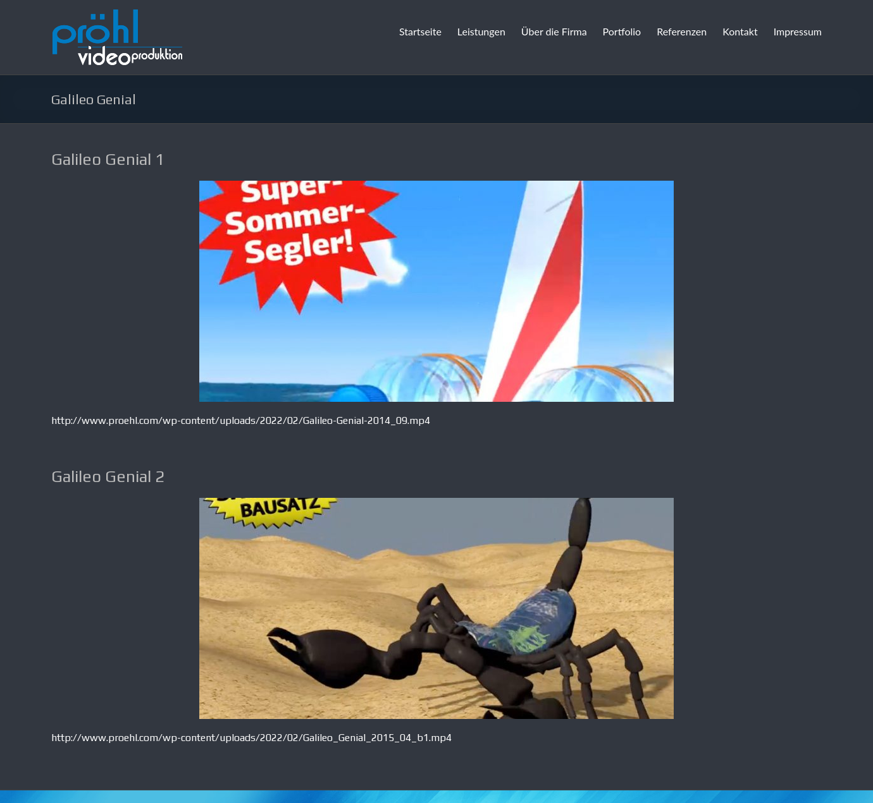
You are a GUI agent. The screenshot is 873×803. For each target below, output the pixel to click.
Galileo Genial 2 (107, 476)
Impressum (798, 31)
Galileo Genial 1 (107, 159)
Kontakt (739, 31)
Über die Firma (554, 31)
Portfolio (622, 31)
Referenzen (682, 31)
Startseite (420, 31)
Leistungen (481, 31)
